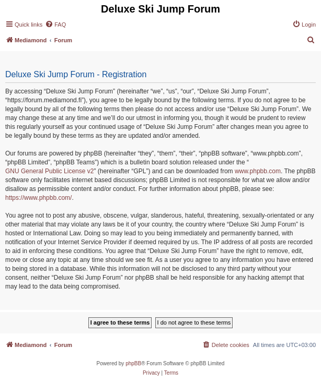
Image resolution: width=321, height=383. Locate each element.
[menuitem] (55, 24)
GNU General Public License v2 (49, 171)
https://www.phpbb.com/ (38, 197)
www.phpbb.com (258, 171)
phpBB (133, 363)
